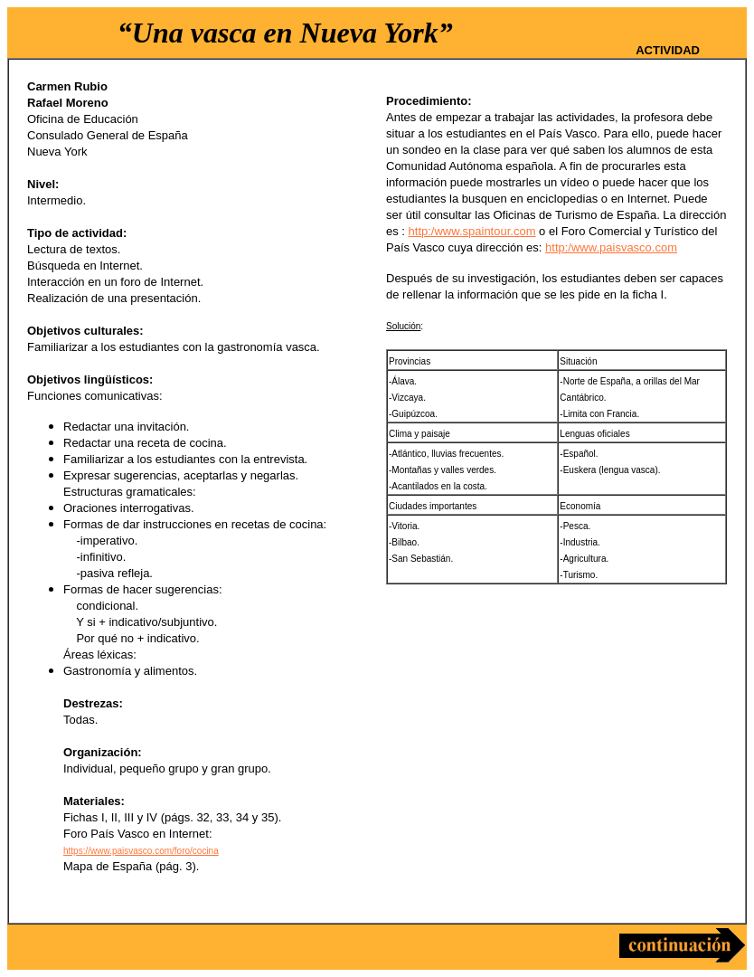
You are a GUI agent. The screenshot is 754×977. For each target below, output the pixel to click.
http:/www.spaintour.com (472, 231)
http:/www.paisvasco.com (611, 247)
